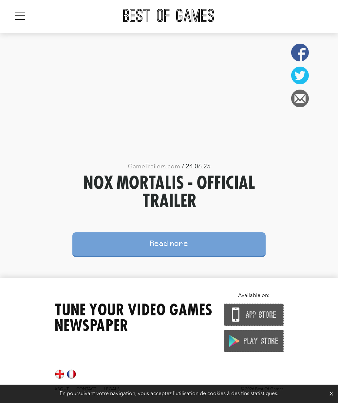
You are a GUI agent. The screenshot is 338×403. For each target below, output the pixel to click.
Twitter (300, 75)
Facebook (300, 52)
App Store (252, 314)
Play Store (252, 340)
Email (300, 98)
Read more (169, 244)
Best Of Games (169, 16)
